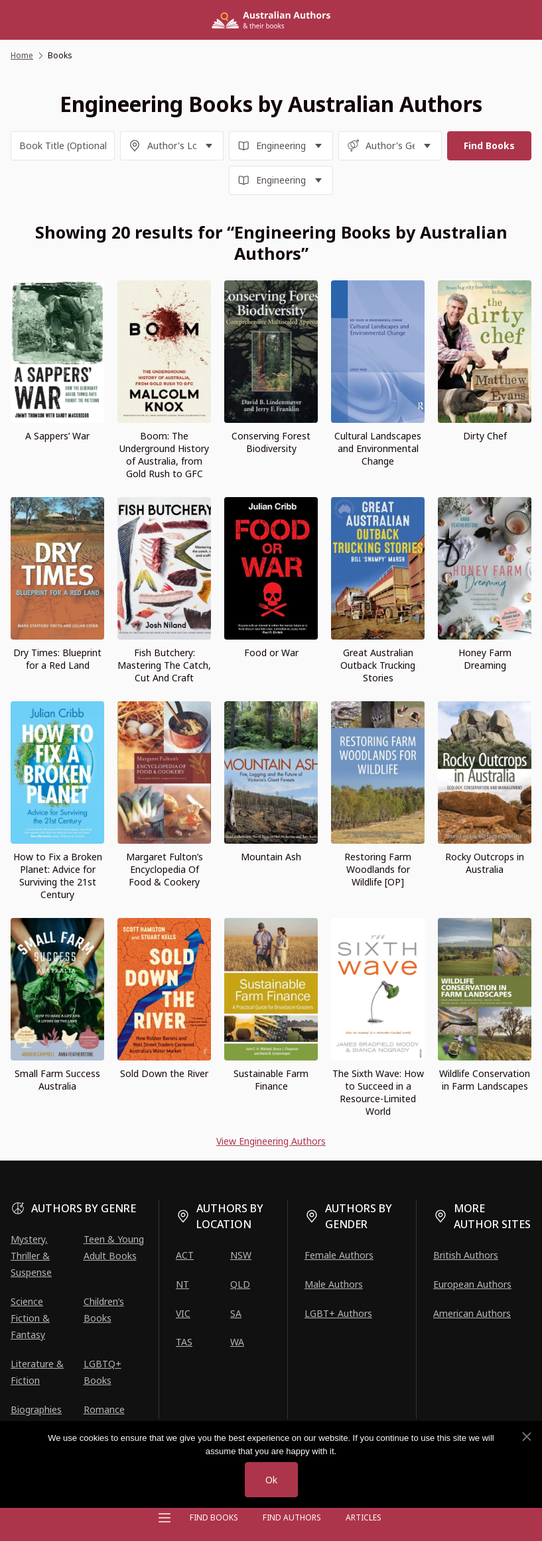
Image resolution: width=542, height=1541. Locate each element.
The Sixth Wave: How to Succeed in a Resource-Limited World (378, 1092)
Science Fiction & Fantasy (30, 1318)
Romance (104, 1409)
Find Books (214, 1517)
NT (182, 1284)
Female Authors (339, 1255)
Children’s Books (104, 1309)
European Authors (472, 1284)
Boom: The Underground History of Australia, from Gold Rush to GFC (164, 454)
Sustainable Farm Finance (271, 1079)
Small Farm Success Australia (57, 1079)
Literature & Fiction (37, 1372)
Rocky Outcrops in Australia (484, 863)
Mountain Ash (271, 856)
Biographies (36, 1409)
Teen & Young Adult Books (114, 1247)
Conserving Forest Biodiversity (271, 442)
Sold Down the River (164, 1073)
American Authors (472, 1313)
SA (235, 1313)
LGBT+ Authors (338, 1313)
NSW (240, 1255)
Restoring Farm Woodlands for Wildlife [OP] (377, 869)
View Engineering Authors (271, 1141)
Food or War (271, 652)
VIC (183, 1313)
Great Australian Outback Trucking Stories (377, 665)
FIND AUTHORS (292, 1517)
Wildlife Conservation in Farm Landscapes (484, 1079)
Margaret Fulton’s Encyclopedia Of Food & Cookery (164, 869)
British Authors (465, 1255)
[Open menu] (164, 1518)
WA (237, 1342)
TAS (184, 1342)
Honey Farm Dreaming (484, 658)
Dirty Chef (485, 435)
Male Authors (334, 1284)
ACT (185, 1255)
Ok (271, 1479)
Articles (363, 1517)
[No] (526, 1437)
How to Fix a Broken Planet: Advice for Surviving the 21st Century (57, 875)
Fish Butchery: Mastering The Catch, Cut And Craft (164, 665)
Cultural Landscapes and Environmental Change (377, 448)
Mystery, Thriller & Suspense (31, 1256)
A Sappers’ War (57, 435)
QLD (240, 1284)
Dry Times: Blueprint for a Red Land (57, 658)
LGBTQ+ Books (102, 1372)
